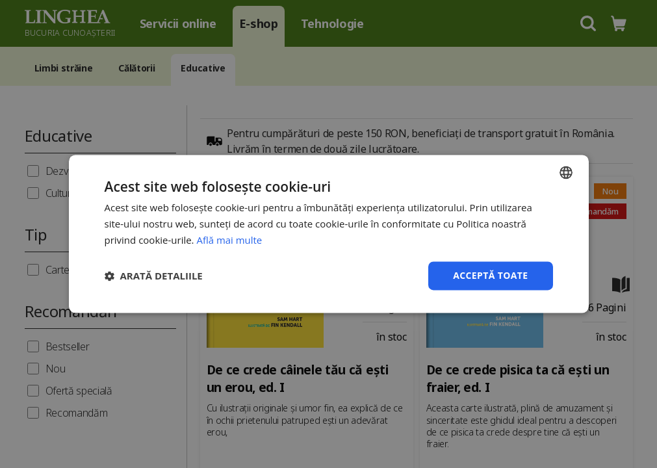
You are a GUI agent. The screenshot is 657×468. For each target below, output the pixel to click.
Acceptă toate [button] (490, 275)
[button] (154, 275)
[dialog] (328, 234)
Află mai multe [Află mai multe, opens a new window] (229, 239)
